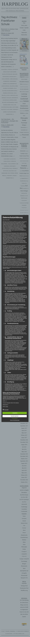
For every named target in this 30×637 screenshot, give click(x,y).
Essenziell (5, 409)
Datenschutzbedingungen (14, 420)
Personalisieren (15, 418)
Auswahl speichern (14, 416)
